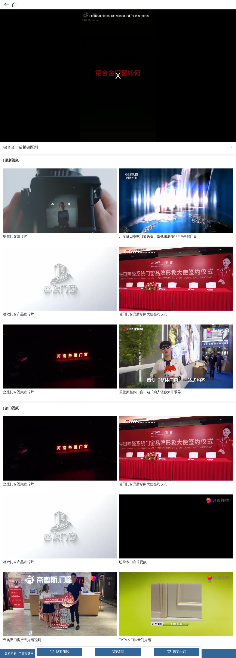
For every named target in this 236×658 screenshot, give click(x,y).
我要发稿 (118, 651)
